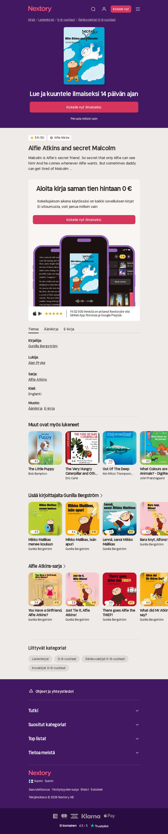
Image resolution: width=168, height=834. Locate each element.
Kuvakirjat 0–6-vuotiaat (49, 668)
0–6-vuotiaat (66, 20)
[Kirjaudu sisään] (104, 9)
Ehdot (85, 790)
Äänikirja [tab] (51, 329)
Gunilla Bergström (43, 346)
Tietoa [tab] (33, 329)
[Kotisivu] (58, 9)
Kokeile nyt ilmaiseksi (83, 107)
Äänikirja (35, 408)
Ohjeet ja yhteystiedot (51, 691)
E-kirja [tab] (69, 329)
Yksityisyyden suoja (65, 790)
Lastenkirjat (46, 20)
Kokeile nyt (121, 9)
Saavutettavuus (39, 790)
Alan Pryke (37, 362)
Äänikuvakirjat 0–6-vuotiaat (97, 20)
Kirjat (31, 20)
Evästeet (97, 790)
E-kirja (49, 408)
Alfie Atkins (37, 379)
